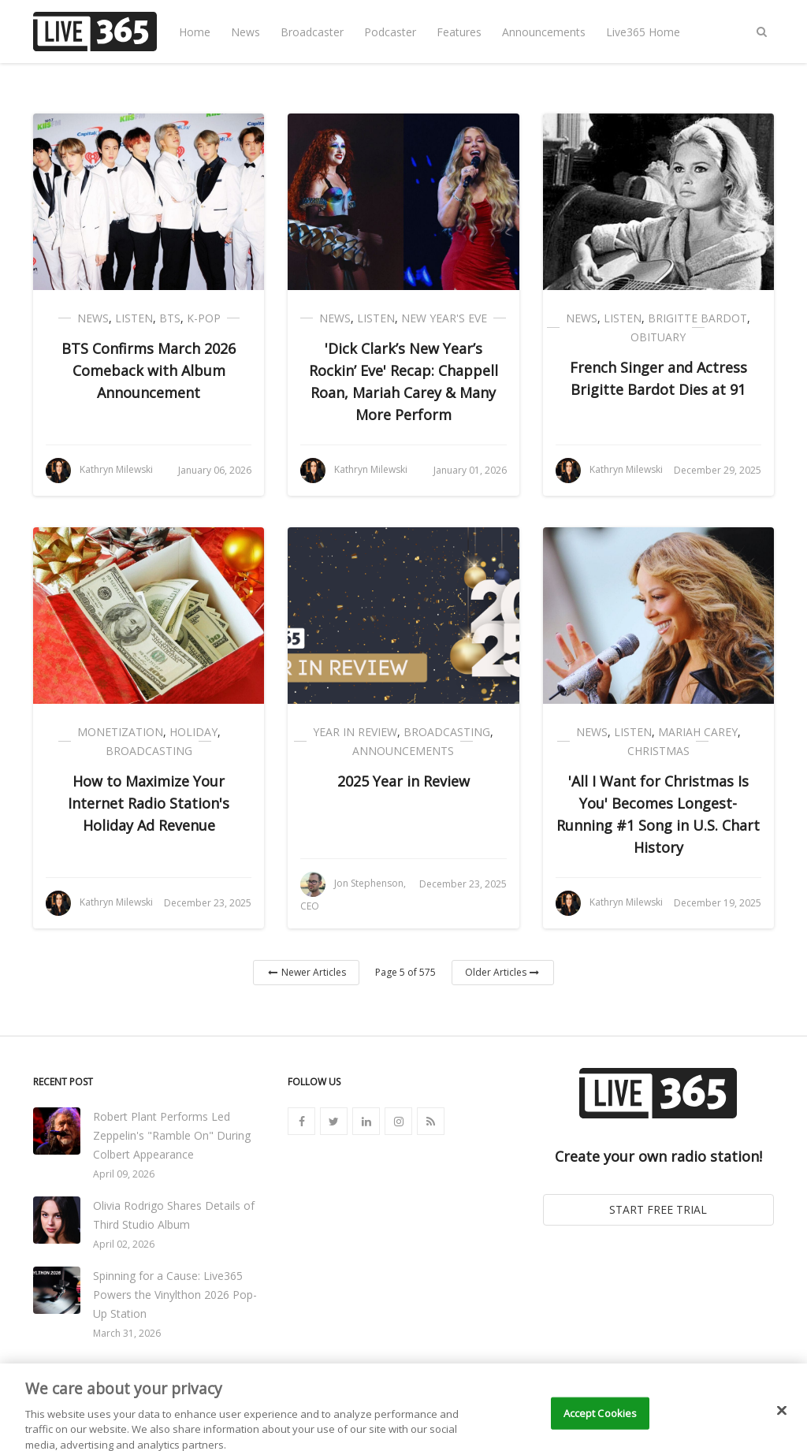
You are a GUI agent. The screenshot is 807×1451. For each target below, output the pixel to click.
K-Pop (204, 318)
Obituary (658, 336)
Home (194, 31)
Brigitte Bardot (697, 318)
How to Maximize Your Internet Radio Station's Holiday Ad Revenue (148, 803)
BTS (169, 318)
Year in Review (355, 731)
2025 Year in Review (403, 781)
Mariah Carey (698, 731)
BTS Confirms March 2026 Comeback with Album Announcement (148, 370)
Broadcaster (312, 31)
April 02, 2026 (123, 1244)
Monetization (120, 731)
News (245, 31)
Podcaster (390, 31)
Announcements (544, 31)
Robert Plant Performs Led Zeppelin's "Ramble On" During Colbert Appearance (172, 1135)
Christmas (658, 750)
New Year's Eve (444, 318)
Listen (134, 318)
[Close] (781, 1423)
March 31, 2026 (127, 1333)
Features (459, 31)
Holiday (193, 731)
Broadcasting (149, 750)
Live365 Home (643, 31)
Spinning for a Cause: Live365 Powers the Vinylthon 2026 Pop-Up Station (175, 1294)
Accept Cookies (600, 1426)
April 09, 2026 (123, 1174)
